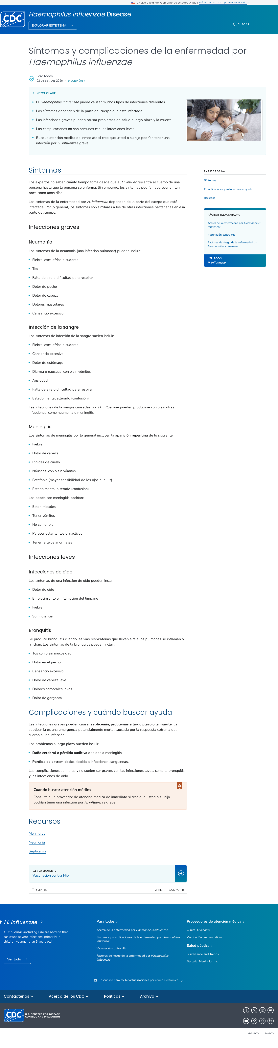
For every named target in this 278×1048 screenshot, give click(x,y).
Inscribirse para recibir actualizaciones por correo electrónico (139, 985)
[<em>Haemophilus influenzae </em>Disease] (37, 927)
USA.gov (268, 1039)
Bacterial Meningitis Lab (203, 967)
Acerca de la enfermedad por (214, 230)
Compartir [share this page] (165, 895)
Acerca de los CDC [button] (69, 1002)
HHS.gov (253, 1039)
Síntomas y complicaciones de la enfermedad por (138, 944)
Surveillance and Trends (203, 959)
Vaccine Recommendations (204, 943)
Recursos (198, 203)
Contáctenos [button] (19, 1002)
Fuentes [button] (41, 895)
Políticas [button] (114, 1002)
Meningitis (37, 838)
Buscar (243, 24)
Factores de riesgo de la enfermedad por (219, 250)
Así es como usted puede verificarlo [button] (224, 2)
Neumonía (37, 847)
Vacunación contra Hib (210, 240)
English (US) (76, 81)
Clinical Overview (198, 935)
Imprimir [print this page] (148, 895)
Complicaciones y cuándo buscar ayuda (217, 194)
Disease (80, 14)
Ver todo (14, 964)
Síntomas (199, 186)
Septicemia (37, 856)
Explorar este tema (49, 25)
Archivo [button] (149, 1002)
